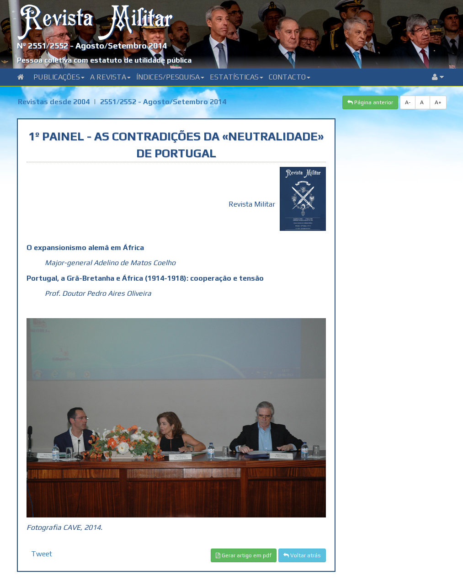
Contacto (289, 77)
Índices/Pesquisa (170, 77)
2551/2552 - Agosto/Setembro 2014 (163, 101)
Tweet (41, 553)
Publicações (59, 77)
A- (407, 102)
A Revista (110, 77)
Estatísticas (236, 77)
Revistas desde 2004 (54, 101)
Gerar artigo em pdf (243, 555)
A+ (438, 102)
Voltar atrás (302, 555)
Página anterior (370, 102)
